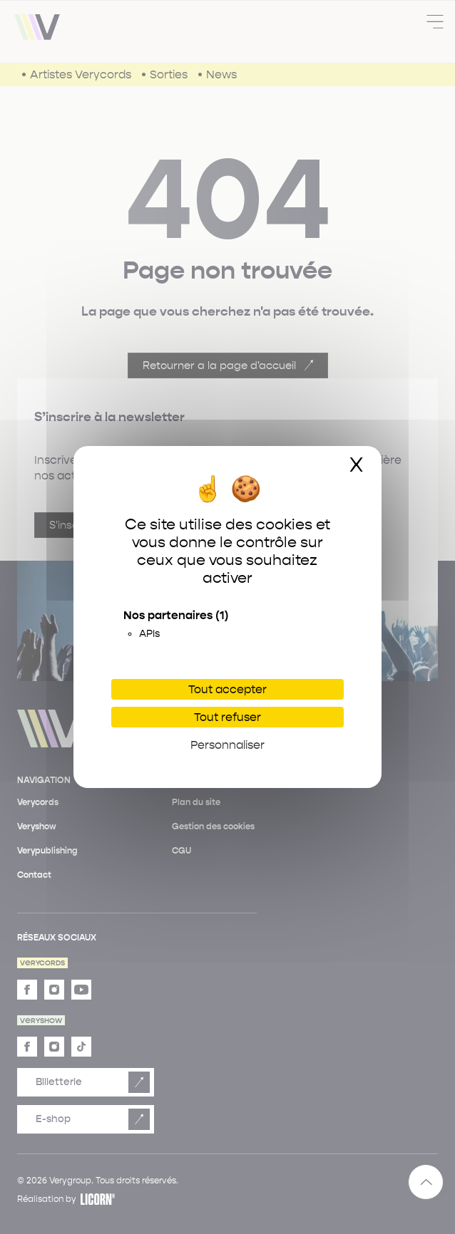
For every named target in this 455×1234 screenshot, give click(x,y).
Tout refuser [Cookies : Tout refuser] (227, 717)
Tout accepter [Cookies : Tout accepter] (227, 689)
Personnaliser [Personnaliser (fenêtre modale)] (227, 745)
